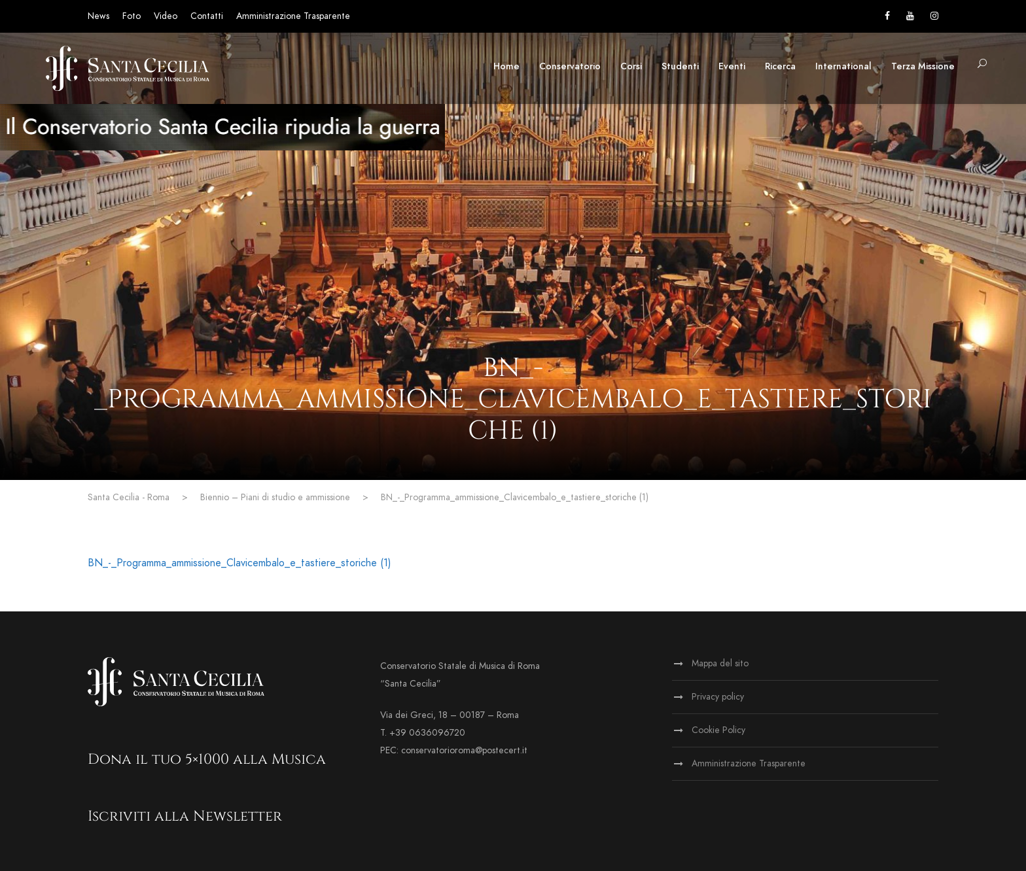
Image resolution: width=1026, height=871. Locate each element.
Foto (131, 16)
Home (506, 66)
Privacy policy (718, 697)
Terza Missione (923, 66)
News (98, 16)
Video (165, 16)
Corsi (631, 66)
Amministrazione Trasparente (293, 16)
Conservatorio (570, 66)
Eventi (731, 66)
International (843, 66)
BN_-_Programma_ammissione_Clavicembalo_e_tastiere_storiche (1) (239, 563)
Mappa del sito (720, 663)
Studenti (680, 66)
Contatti (206, 16)
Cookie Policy (718, 730)
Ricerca (780, 66)
